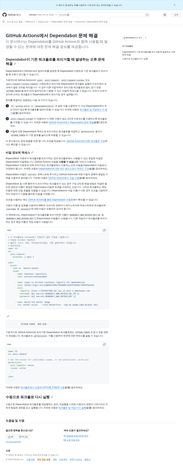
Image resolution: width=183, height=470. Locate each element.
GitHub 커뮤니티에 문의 (76, 436)
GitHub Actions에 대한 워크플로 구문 (86, 141)
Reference (30, 21)
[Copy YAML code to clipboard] (104, 230)
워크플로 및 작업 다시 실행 (72, 407)
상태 (55, 459)
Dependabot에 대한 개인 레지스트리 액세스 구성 (63, 168)
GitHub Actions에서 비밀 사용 (63, 177)
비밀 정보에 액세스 (19, 152)
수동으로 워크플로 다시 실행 (29, 397)
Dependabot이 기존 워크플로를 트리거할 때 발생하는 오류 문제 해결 (55, 61)
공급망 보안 (43, 21)
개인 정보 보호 (43, 459)
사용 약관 (30, 459)
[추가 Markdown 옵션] (145, 37)
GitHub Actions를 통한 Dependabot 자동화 (50, 199)
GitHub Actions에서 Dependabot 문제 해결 (71, 122)
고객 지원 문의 (71, 440)
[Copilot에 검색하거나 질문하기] (104, 14)
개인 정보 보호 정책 (13, 442)
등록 (176, 14)
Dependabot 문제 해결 (61, 21)
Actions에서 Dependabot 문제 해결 (91, 21)
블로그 (87, 459)
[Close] (175, 4)
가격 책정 (63, 459)
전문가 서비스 (76, 459)
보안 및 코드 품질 (14, 21)
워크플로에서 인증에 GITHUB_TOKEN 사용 (43, 387)
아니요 (23, 436)
